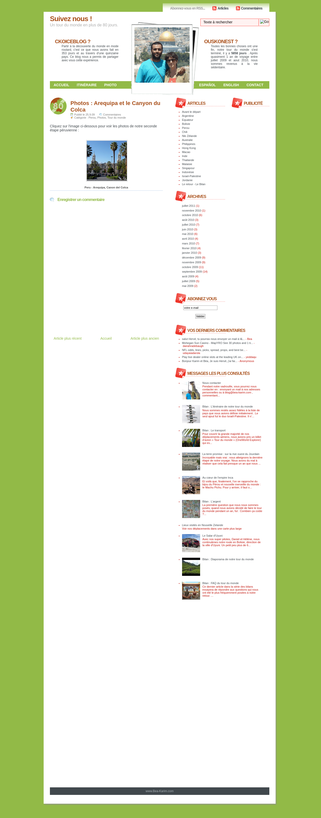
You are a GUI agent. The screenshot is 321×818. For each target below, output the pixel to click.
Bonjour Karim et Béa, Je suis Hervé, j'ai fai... (209, 361)
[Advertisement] (108, 312)
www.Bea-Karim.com (160, 791)
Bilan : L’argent (211, 501)
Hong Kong (189, 147)
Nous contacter (211, 382)
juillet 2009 (188, 281)
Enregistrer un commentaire (80, 199)
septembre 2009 (192, 271)
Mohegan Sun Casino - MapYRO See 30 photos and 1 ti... (217, 342)
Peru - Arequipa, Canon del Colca (106, 187)
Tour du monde (117, 117)
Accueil (61, 85)
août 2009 (188, 276)
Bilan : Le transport (213, 430)
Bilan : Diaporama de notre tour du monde (228, 559)
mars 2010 (188, 243)
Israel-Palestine (191, 176)
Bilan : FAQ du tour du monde (220, 583)
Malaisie (187, 164)
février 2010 (189, 248)
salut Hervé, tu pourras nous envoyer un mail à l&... (213, 338)
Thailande (188, 160)
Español (207, 85)
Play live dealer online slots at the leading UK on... (213, 357)
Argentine (188, 115)
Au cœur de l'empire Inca (217, 477)
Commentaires (251, 8)
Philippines (188, 143)
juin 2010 (187, 229)
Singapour (188, 168)
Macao (186, 152)
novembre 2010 (191, 210)
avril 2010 (188, 238)
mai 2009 (187, 285)
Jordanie (187, 180)
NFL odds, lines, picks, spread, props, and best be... (214, 349)
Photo (110, 85)
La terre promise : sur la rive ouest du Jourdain (230, 453)
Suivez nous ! (71, 19)
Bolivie (186, 123)
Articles (222, 8)
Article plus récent (68, 338)
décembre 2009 (191, 257)
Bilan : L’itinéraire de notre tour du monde (227, 406)
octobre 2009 (190, 267)
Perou (92, 117)
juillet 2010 (188, 224)
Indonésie (188, 172)
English (231, 85)
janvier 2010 (189, 252)
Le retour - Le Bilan (194, 184)
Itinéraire (87, 85)
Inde (184, 156)
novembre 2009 (191, 262)
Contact (255, 85)
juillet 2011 (188, 205)
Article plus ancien (144, 338)
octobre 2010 (190, 215)
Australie (187, 139)
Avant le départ (191, 111)
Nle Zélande (189, 135)
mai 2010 (187, 233)
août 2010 (188, 219)
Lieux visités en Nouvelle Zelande (202, 525)
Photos (101, 117)
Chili (184, 131)
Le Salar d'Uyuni (212, 535)
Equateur (187, 119)
